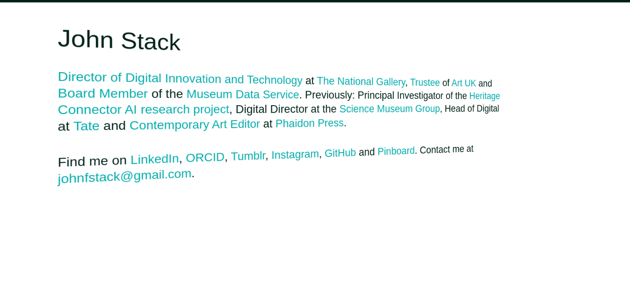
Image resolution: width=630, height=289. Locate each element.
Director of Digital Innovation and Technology (180, 78)
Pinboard (396, 150)
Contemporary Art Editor (194, 125)
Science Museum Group (390, 109)
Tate (87, 126)
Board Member (103, 93)
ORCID (205, 157)
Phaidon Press (310, 123)
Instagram (295, 154)
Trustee (425, 82)
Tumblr (248, 156)
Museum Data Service (242, 94)
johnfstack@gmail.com (125, 176)
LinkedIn (155, 159)
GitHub (340, 153)
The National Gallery (361, 81)
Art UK (464, 82)
